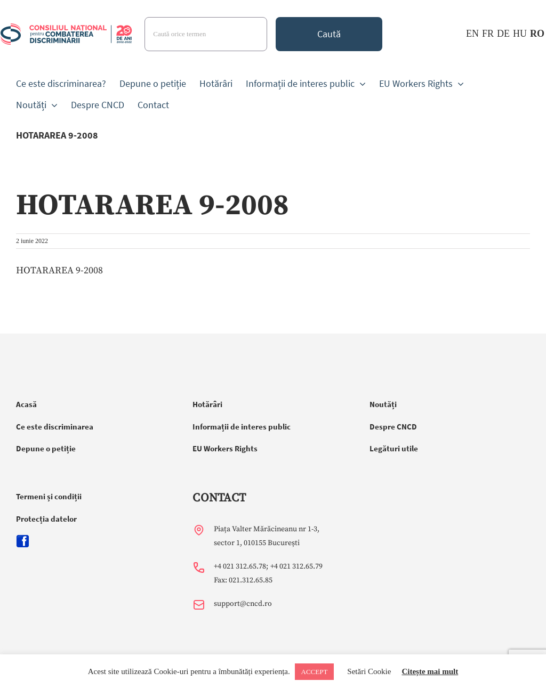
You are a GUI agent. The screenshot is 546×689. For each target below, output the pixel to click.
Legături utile (394, 448)
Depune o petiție (46, 448)
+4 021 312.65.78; (241, 566)
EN (472, 33)
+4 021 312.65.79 (296, 566)
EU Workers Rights (225, 448)
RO (537, 33)
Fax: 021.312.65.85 (243, 580)
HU (520, 33)
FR (488, 33)
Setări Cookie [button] (369, 671)
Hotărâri (207, 404)
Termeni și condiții (49, 496)
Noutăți (383, 404)
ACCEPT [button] (314, 672)
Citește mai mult (430, 671)
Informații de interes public (241, 426)
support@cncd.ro (243, 604)
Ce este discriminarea (54, 426)
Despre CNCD (393, 426)
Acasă (26, 404)
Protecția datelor (46, 519)
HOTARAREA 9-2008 (59, 270)
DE (503, 33)
